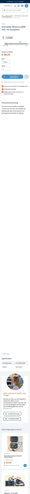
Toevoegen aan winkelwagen (13, 76)
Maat (3, 59)
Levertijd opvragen (13, 418)
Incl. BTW (8, 5)
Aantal (3, 66)
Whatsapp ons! (7, 408)
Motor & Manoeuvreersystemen (21, 15)
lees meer (6, 354)
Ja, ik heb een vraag (13, 413)
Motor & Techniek (9, 15)
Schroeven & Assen (7, 16)
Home (3, 15)
